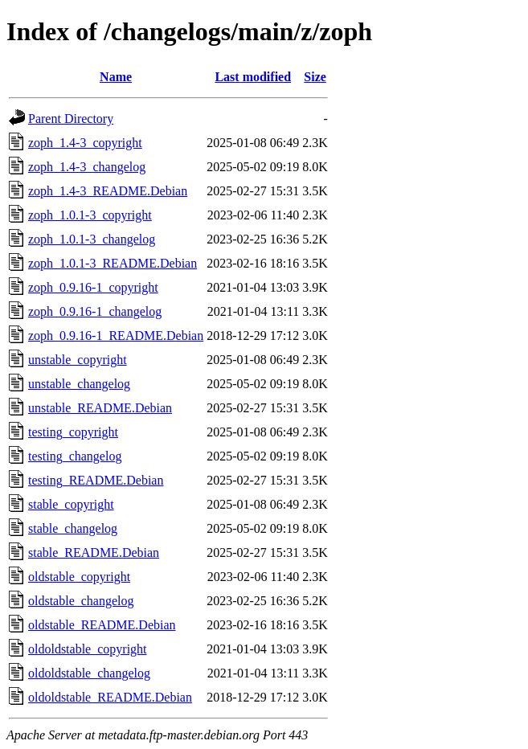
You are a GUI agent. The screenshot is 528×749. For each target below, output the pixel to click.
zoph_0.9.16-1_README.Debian (115, 335)
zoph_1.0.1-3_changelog (91, 239)
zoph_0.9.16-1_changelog (95, 311)
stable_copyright (71, 504)
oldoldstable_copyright (87, 649)
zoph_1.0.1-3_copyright (90, 215)
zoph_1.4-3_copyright (85, 142)
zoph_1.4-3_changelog (86, 167)
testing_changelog (74, 456)
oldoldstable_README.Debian (110, 697)
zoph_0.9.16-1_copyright (93, 287)
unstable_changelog (79, 384)
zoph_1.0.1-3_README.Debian (112, 263)
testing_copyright (73, 432)
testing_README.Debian (95, 480)
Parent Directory (70, 118)
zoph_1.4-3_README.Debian (107, 191)
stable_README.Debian (93, 552)
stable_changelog (72, 528)
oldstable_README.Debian (102, 625)
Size (315, 77)
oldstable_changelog (81, 601)
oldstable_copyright (79, 576)
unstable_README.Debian (100, 408)
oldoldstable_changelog (89, 673)
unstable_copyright (77, 359)
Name (116, 77)
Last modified (253, 77)
